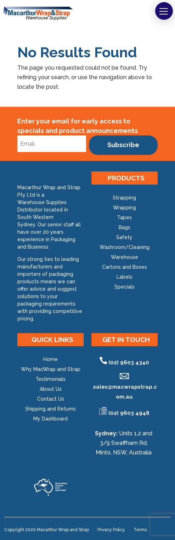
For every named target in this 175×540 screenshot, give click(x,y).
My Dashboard (50, 419)
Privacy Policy (111, 529)
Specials (124, 287)
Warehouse (124, 257)
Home (50, 359)
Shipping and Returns (50, 409)
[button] (164, 11)
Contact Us (50, 399)
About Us (51, 389)
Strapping (124, 198)
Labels (124, 277)
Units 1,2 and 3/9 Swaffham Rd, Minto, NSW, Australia (124, 443)
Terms (140, 529)
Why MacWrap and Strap (50, 369)
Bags (124, 227)
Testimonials (50, 379)
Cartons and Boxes (124, 267)
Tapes (124, 217)
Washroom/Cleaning (124, 247)
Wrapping (124, 207)
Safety (124, 237)
